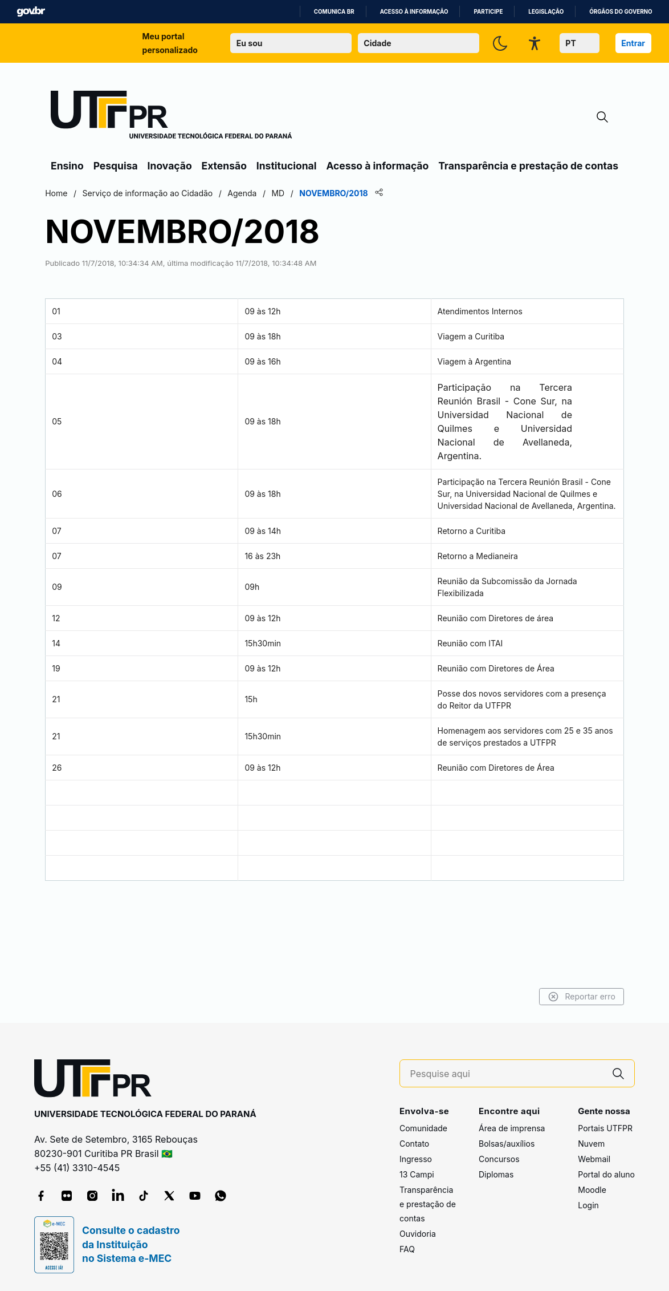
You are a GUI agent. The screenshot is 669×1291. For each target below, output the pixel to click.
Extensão (224, 166)
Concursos (499, 1159)
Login (588, 1206)
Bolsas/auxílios (507, 1144)
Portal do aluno (606, 1175)
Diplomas (496, 1175)
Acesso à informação (414, 12)
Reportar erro (497, 996)
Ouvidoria (417, 1234)
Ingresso (415, 1159)
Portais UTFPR (605, 1129)
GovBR (31, 11)
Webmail (594, 1159)
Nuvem (591, 1144)
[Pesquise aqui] (506, 1074)
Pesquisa (115, 166)
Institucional (286, 166)
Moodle (592, 1190)
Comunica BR (334, 12)
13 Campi (416, 1175)
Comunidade (423, 1129)
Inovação (170, 166)
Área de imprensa (512, 1129)
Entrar (633, 43)
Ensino (67, 166)
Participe (488, 12)
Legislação (546, 12)
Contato (414, 1144)
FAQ (407, 1249)
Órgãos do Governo (620, 12)
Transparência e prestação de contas (528, 166)
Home (141, 193)
